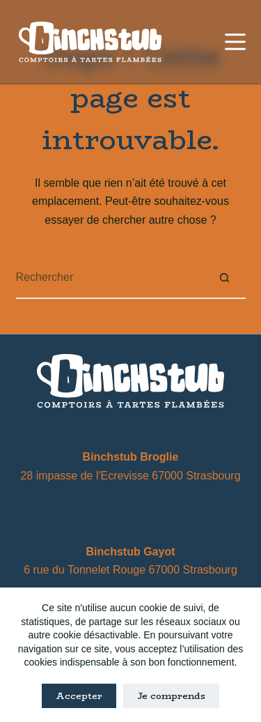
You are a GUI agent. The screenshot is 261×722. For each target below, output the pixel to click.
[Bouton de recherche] (225, 278)
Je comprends (171, 695)
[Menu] (235, 41)
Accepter (79, 695)
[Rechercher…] (110, 278)
